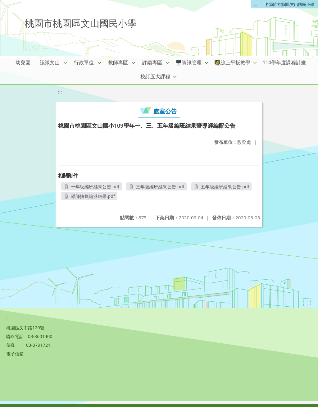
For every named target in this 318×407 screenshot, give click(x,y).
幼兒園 (23, 62)
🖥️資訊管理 (188, 62)
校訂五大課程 (155, 76)
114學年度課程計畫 (284, 62)
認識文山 (50, 62)
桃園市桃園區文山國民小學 (290, 4)
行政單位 (84, 62)
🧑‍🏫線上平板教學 (232, 62)
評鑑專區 (152, 62)
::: (255, 4)
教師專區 (118, 62)
